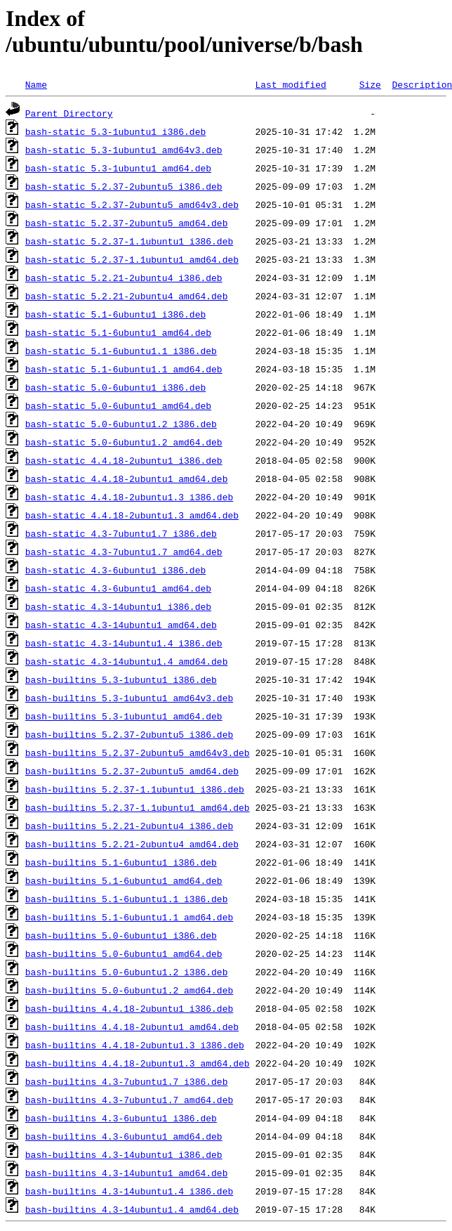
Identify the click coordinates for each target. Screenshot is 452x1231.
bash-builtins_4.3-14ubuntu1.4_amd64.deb (132, 1209)
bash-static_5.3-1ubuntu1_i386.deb (115, 131)
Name (36, 84)
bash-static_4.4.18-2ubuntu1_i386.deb (123, 460)
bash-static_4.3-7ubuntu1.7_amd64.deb (123, 551)
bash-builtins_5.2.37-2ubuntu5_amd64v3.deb (137, 752)
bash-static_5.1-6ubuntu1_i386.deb (115, 314)
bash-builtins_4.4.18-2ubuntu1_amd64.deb (132, 1026)
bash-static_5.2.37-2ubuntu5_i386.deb (123, 186)
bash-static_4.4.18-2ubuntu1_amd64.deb (126, 478)
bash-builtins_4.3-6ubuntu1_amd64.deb (123, 1136)
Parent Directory (69, 113)
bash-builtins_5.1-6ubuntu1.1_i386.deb (126, 898)
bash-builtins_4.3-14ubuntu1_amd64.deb (126, 1172)
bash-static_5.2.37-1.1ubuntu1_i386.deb (129, 241)
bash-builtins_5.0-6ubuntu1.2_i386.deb (126, 971)
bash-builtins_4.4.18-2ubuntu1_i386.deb (129, 1008)
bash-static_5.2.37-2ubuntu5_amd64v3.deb (132, 204)
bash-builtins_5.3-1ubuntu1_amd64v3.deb (129, 697)
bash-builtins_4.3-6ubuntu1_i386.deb (121, 1118)
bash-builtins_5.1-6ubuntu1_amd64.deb (123, 880)
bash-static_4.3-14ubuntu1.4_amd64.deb (126, 661)
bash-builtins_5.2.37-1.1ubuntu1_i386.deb (134, 789)
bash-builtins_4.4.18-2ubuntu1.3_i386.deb (134, 1044)
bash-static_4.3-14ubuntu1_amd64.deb (121, 624)
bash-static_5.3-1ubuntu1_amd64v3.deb (123, 149)
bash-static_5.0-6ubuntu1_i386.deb (115, 387)
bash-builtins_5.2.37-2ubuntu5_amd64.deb (132, 770)
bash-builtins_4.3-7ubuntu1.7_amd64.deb (129, 1099)
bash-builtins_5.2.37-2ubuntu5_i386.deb (129, 734)
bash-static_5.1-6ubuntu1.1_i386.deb (121, 350)
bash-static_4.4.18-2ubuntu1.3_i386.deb (129, 496)
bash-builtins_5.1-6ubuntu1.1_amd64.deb (129, 917)
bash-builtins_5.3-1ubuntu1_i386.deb (121, 679)
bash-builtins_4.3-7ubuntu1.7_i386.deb (126, 1081)
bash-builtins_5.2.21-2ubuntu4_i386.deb (129, 825)
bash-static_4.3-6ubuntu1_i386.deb (115, 570)
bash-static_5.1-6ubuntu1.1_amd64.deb (123, 369)
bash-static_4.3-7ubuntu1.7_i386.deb (121, 533)
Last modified (290, 84)
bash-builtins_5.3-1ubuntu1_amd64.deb (123, 716)
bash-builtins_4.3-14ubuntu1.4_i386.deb (129, 1191)
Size (370, 84)
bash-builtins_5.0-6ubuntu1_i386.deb (121, 935)
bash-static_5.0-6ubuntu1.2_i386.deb (121, 423)
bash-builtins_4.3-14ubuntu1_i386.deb (123, 1154)
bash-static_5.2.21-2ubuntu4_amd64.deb (126, 295)
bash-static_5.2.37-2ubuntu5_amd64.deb (126, 222)
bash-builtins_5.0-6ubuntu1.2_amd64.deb (129, 990)
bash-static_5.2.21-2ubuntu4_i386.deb (123, 277)
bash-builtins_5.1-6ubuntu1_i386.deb (121, 862)
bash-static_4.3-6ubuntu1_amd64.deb (118, 588)
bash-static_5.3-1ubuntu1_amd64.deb (118, 168)
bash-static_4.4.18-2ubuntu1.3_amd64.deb (132, 515)
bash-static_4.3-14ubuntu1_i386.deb (118, 606)
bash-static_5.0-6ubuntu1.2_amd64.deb (123, 442)
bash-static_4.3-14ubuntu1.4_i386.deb (123, 643)
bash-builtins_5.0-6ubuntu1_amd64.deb (123, 953)
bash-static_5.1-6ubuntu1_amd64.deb (118, 332)
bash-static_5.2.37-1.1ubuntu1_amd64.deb (132, 259)
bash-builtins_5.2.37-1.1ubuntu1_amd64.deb (137, 807)
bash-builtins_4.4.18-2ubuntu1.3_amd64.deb (137, 1063)
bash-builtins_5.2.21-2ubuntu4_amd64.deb (132, 844)
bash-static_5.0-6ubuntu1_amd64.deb (118, 405)
